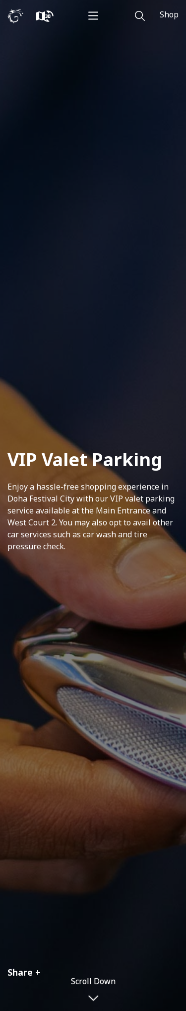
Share (20, 972)
